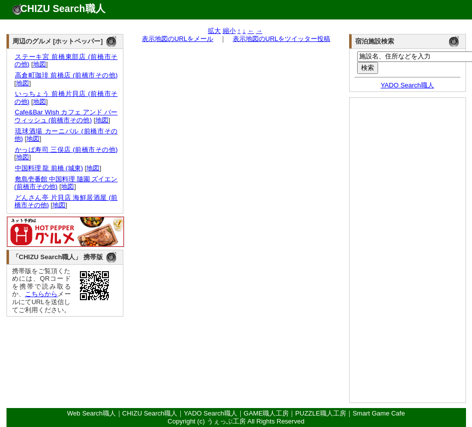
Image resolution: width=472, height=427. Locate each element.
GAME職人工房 (266, 413)
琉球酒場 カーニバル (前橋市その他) (66, 135)
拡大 (214, 30)
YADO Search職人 (407, 85)
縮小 (229, 30)
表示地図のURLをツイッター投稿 (281, 38)
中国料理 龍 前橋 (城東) (48, 168)
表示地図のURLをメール (177, 38)
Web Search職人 (91, 413)
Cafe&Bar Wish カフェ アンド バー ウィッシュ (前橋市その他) (66, 116)
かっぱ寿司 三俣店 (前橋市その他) (66, 149)
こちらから (41, 294)
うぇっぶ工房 (226, 421)
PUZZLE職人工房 (320, 413)
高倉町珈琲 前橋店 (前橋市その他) (66, 75)
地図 (39, 64)
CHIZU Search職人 (62, 8)
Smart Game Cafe (379, 413)
